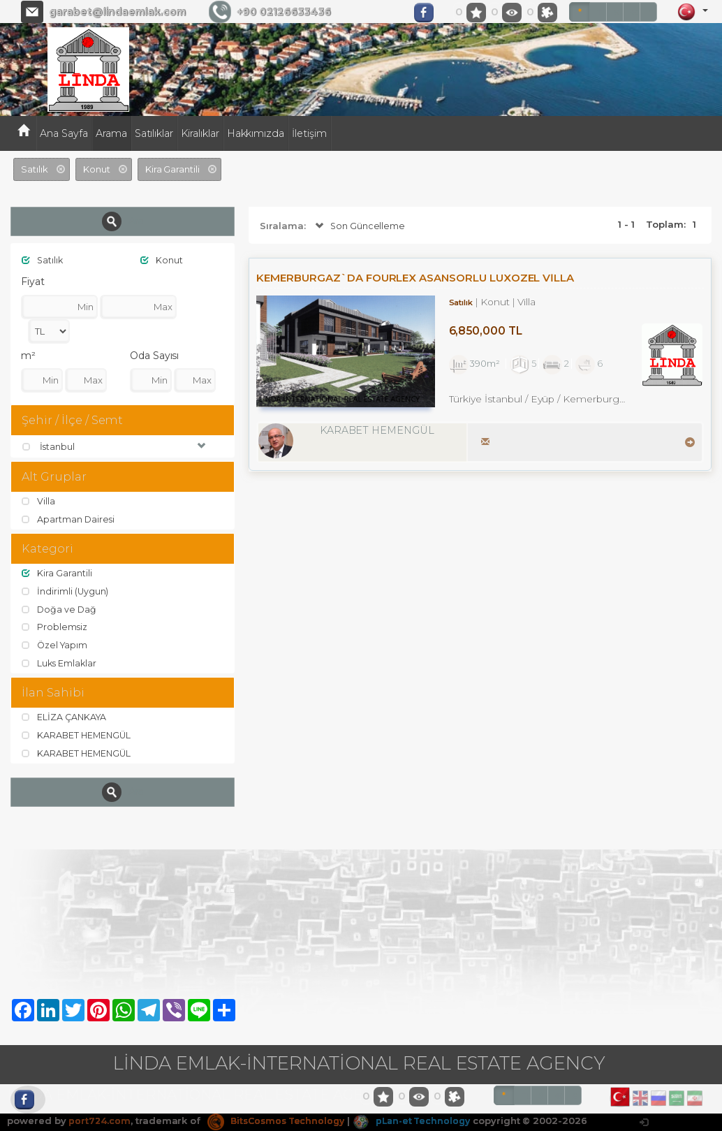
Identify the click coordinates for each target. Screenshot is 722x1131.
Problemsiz (55, 627)
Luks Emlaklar (60, 663)
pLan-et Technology (421, 1121)
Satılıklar (154, 133)
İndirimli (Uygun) (66, 591)
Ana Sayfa (64, 133)
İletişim (309, 133)
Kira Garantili (57, 574)
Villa (39, 502)
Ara (123, 221)
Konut (162, 259)
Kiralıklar (200, 133)
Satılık (43, 259)
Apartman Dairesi (69, 519)
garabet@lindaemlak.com (117, 12)
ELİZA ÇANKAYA (65, 717)
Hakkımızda (256, 133)
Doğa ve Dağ (60, 609)
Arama (111, 133)
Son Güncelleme (359, 226)
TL (602, 12)
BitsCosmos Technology (280, 1121)
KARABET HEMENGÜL (78, 735)
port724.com (99, 1121)
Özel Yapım (55, 645)
